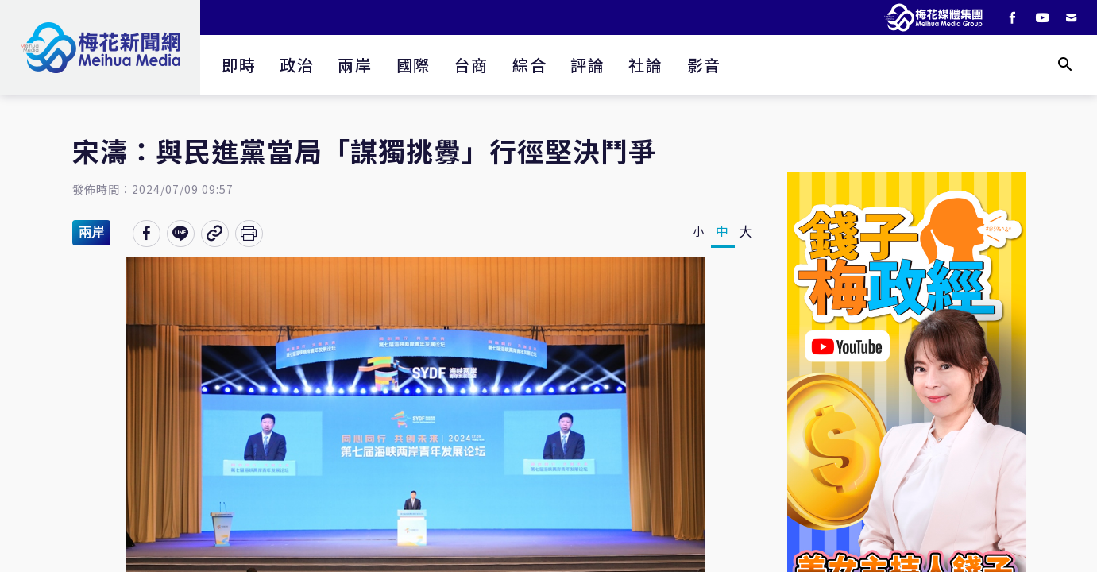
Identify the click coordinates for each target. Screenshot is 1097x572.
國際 (413, 64)
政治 (297, 64)
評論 (587, 64)
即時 (239, 64)
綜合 (529, 64)
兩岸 (355, 64)
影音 (704, 64)
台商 (471, 64)
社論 (645, 64)
